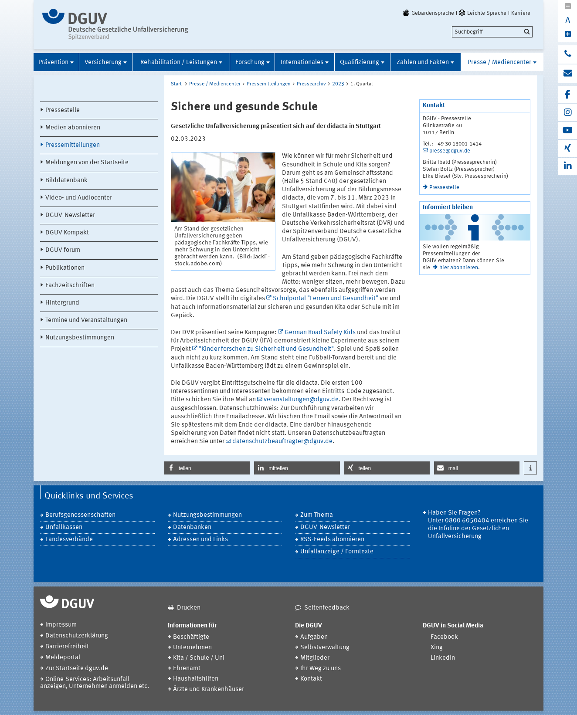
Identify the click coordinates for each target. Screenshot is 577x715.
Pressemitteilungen (72, 145)
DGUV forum (62, 250)
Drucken (188, 608)
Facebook (444, 637)
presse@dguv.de (449, 151)
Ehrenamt (186, 668)
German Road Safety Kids (320, 332)
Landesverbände (69, 539)
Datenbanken (192, 527)
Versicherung (103, 62)
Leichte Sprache (482, 13)
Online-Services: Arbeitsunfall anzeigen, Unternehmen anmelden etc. (94, 683)
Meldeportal (62, 657)
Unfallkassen (63, 527)
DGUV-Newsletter (70, 215)
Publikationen (65, 268)
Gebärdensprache (428, 13)
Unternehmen (192, 647)
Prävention (53, 62)
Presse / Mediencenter (499, 62)
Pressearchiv (311, 84)
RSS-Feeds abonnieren (332, 539)
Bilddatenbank (66, 180)
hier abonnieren (458, 268)
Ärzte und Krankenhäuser (208, 689)
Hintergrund (62, 303)
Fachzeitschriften (70, 285)
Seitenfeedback (327, 608)
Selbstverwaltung (325, 647)
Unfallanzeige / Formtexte (336, 552)
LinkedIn (443, 658)
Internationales (302, 62)
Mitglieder (314, 658)
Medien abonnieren (72, 128)
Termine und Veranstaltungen (86, 320)
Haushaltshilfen (195, 679)
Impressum (61, 625)
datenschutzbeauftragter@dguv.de (282, 441)
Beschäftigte (191, 637)
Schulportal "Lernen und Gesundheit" (325, 298)
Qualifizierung (359, 62)
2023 (338, 84)
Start (176, 84)
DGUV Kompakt (67, 233)
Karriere (520, 13)
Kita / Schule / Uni (198, 658)
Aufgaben (314, 637)
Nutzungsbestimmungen (79, 338)
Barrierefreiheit (67, 647)
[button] (207, 467)
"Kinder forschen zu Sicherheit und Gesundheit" (266, 349)
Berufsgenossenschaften (80, 515)
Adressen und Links (200, 539)
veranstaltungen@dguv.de (301, 399)
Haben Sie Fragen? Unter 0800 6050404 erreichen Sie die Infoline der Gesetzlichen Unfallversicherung (478, 525)
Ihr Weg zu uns (320, 668)
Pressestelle (62, 110)
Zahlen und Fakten (423, 62)
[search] (492, 31)
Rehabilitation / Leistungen (178, 62)
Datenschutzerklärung (76, 636)
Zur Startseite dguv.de (76, 668)
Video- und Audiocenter (78, 198)
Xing (437, 647)
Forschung (250, 62)
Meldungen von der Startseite (87, 162)
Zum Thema (316, 515)
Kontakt (311, 679)
